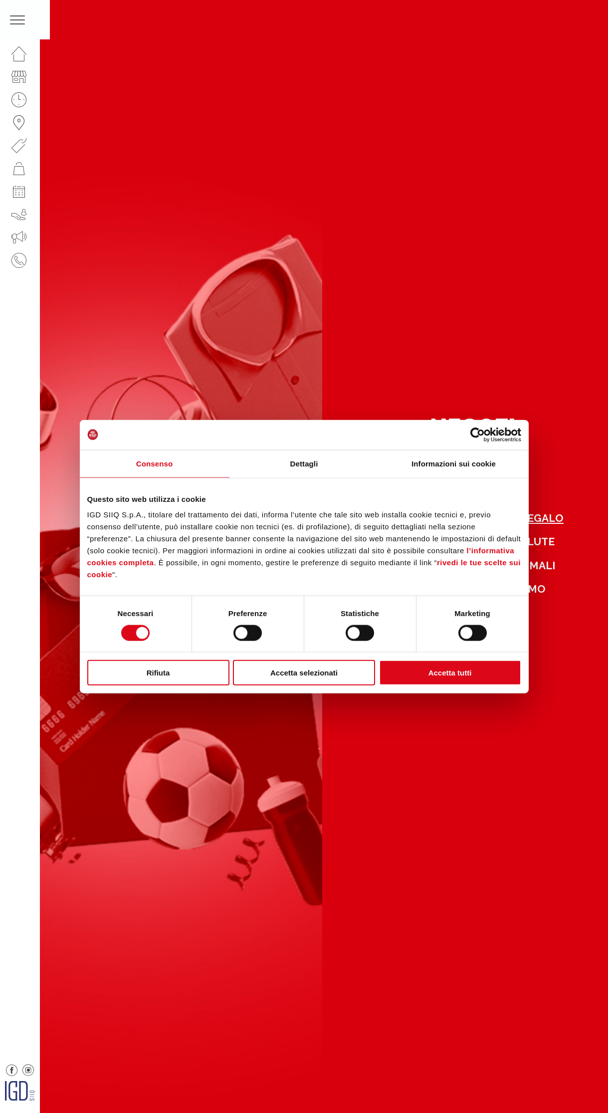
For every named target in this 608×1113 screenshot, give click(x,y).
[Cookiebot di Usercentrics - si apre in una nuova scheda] (477, 434)
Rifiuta (158, 672)
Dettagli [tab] (304, 463)
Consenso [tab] (154, 463)
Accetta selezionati (304, 672)
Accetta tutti (450, 672)
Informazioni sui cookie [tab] (453, 463)
